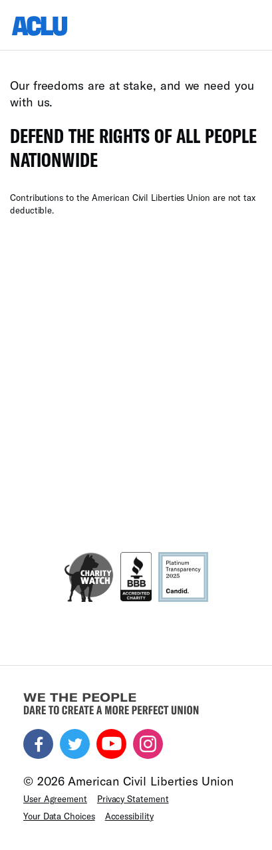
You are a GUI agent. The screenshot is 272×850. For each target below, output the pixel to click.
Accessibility (129, 816)
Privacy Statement (133, 798)
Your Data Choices (59, 816)
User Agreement (55, 798)
